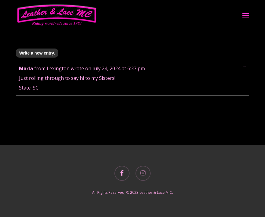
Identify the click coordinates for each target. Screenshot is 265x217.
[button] (245, 15)
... (246, 67)
